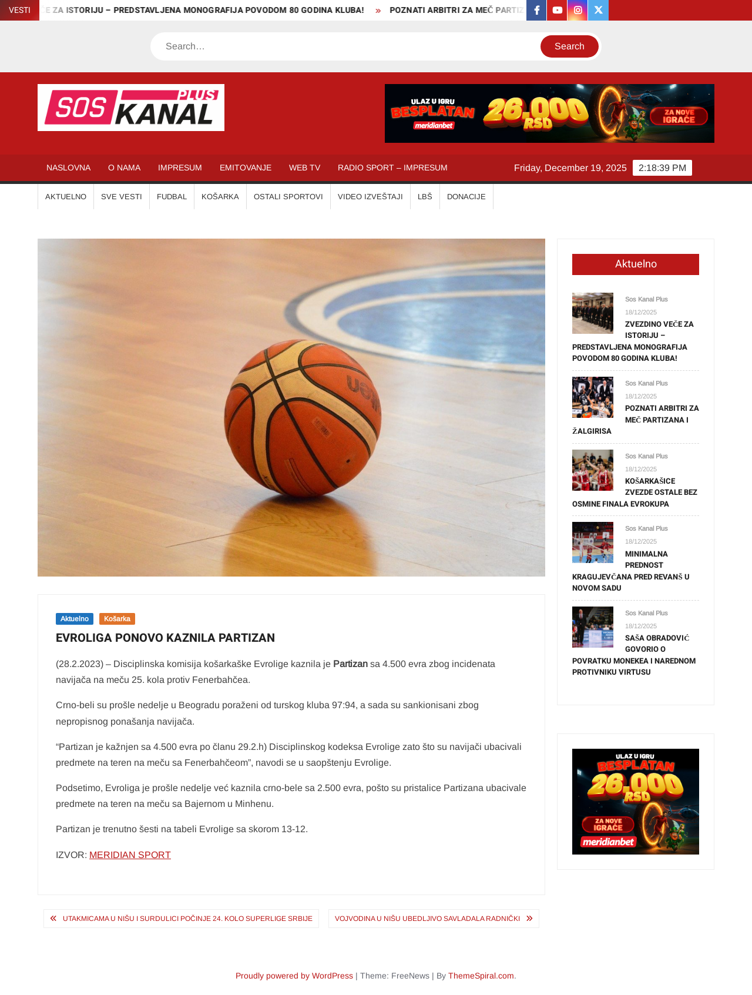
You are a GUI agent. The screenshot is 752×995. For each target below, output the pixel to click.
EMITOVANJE (245, 167)
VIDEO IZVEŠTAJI (370, 196)
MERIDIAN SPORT (130, 855)
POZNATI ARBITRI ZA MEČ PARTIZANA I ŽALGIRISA (496, 10)
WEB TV (304, 167)
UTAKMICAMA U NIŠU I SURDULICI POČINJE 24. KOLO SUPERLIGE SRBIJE (188, 918)
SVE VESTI (121, 196)
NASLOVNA (68, 167)
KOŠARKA (220, 196)
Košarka (117, 619)
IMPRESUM (180, 167)
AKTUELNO (65, 196)
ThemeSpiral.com (481, 975)
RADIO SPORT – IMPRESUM (393, 167)
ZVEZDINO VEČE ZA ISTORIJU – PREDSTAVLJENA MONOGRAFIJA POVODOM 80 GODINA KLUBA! (633, 341)
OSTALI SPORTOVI (288, 196)
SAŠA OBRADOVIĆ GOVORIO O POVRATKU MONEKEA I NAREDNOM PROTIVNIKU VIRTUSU (634, 655)
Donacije (466, 196)
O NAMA (124, 167)
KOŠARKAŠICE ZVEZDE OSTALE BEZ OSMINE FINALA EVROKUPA (634, 492)
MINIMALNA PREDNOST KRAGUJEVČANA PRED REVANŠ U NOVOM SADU (631, 571)
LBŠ (425, 196)
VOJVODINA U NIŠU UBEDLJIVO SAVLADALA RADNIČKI (427, 918)
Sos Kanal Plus (646, 299)
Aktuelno (75, 619)
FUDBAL (172, 196)
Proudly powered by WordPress (294, 975)
